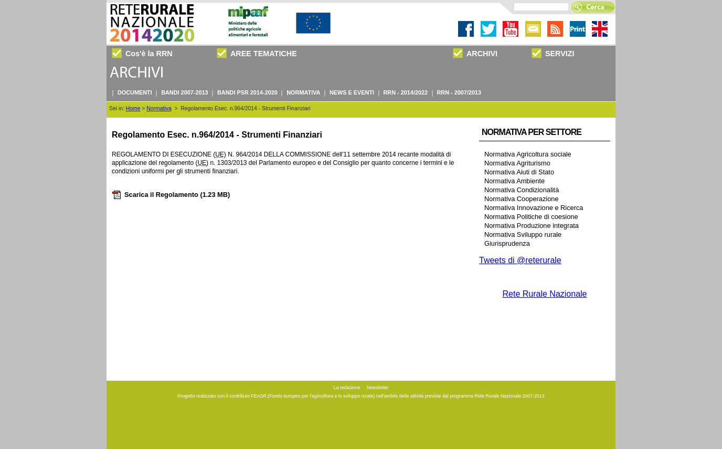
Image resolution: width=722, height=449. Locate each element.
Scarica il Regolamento (171, 195)
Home (133, 108)
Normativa (158, 108)
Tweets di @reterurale (520, 260)
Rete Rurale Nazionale (545, 293)
